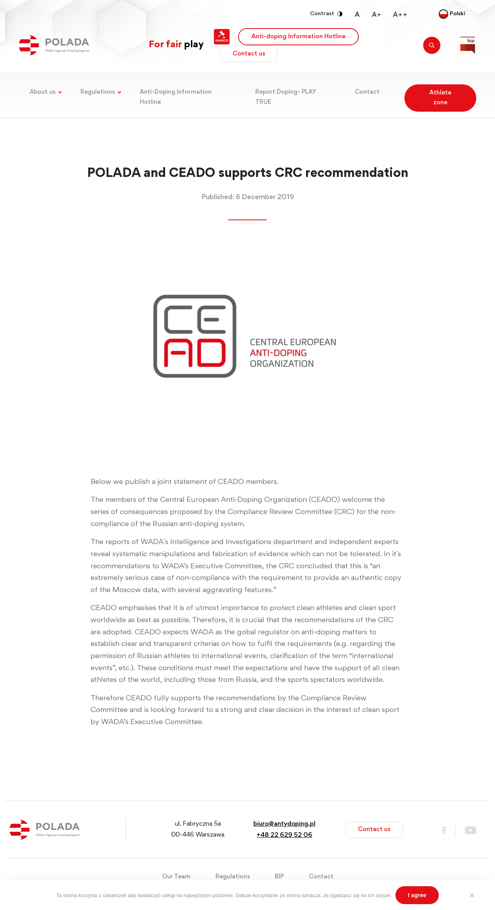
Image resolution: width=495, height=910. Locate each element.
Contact (367, 92)
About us (42, 92)
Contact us (249, 54)
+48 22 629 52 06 (284, 836)
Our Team (176, 877)
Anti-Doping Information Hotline (176, 97)
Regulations (97, 92)
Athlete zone (440, 97)
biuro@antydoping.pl (284, 824)
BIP (279, 877)
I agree (417, 895)
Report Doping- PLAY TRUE (285, 97)
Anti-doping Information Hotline (298, 36)
